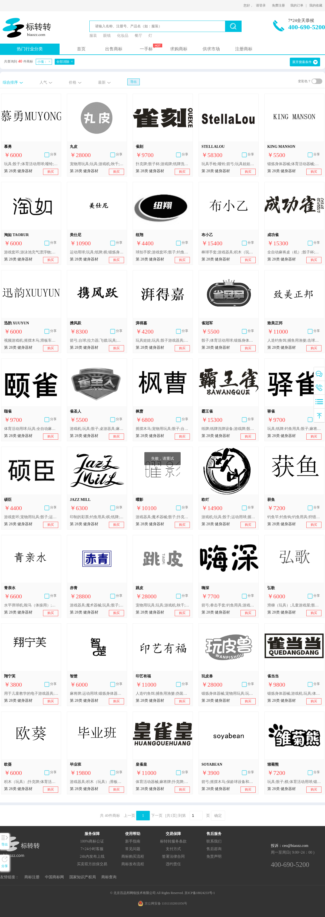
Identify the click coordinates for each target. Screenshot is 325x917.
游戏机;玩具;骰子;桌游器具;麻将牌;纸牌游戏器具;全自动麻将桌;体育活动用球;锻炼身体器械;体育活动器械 (97, 429)
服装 (93, 36)
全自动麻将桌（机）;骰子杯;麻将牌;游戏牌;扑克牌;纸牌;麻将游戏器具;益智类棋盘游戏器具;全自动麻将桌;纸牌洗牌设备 (294, 252)
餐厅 (138, 36)
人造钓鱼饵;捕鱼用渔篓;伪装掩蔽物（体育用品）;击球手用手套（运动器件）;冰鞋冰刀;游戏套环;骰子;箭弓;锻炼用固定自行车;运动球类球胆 (163, 693)
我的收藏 (315, 5)
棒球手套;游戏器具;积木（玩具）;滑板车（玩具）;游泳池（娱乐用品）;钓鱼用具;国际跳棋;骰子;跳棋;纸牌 (229, 252)
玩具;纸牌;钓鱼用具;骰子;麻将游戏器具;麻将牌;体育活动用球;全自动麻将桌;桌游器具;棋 (294, 429)
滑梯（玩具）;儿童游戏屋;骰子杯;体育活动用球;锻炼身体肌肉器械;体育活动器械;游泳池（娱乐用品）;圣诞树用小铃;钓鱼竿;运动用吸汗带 (294, 605)
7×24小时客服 (92, 849)
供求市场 (211, 49)
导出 (133, 82)
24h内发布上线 (92, 856)
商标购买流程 (132, 856)
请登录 (261, 5)
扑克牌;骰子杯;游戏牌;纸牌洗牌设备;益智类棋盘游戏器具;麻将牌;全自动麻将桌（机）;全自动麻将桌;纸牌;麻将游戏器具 (163, 164)
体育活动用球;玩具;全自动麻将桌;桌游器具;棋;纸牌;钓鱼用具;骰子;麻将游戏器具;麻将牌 (31, 429)
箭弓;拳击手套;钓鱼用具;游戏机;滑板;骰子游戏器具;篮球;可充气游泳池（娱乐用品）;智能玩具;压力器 (229, 605)
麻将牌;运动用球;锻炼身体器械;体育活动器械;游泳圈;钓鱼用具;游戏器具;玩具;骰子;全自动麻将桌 (97, 693)
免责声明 (214, 856)
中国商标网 (54, 877)
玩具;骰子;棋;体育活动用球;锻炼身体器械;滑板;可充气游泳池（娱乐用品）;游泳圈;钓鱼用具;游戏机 (294, 782)
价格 (72, 82)
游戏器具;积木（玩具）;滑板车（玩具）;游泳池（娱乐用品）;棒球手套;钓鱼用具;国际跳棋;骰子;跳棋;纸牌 (97, 782)
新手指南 (132, 841)
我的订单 (296, 5)
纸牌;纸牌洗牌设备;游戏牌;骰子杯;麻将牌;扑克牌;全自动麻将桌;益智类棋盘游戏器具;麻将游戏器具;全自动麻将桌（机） (229, 429)
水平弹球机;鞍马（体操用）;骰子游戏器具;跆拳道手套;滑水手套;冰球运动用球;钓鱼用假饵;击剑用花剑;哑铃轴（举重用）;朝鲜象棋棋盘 (31, 605)
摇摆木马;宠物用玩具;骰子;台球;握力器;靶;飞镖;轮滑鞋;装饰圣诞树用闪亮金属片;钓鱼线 (163, 429)
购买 (50, 172)
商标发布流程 (132, 864)
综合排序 (10, 82)
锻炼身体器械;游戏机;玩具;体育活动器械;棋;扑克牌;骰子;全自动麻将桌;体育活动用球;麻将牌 (294, 693)
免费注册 (278, 5)
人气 (43, 82)
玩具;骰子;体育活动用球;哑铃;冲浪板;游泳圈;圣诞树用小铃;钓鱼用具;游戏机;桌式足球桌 (31, 164)
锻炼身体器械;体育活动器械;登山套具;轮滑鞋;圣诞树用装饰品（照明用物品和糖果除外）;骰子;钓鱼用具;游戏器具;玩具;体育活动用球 (294, 164)
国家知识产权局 (82, 877)
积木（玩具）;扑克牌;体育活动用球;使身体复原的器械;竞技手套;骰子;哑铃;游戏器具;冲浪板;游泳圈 (31, 782)
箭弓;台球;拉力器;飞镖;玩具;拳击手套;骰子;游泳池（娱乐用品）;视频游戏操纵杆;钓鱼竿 (97, 340)
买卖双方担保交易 (92, 864)
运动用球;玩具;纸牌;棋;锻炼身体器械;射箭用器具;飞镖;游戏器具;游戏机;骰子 (97, 252)
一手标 (146, 49)
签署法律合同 (173, 856)
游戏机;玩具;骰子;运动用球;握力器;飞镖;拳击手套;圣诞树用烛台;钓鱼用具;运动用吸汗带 (229, 517)
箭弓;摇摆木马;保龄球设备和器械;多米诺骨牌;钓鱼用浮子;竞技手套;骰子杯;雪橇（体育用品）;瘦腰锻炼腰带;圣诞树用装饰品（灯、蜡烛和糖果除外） (229, 782)
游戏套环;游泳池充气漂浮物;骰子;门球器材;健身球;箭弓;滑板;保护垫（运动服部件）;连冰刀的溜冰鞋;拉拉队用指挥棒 (31, 252)
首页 (81, 49)
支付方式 (173, 849)
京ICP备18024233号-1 (199, 893)
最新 (102, 82)
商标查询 (108, 877)
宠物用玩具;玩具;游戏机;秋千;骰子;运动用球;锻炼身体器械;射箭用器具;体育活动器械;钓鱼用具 (97, 164)
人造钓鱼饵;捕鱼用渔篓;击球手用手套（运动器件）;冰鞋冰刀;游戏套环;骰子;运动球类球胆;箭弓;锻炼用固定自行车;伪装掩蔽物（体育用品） (294, 340)
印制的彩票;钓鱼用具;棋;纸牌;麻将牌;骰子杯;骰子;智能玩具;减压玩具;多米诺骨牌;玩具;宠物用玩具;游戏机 (97, 517)
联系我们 (214, 841)
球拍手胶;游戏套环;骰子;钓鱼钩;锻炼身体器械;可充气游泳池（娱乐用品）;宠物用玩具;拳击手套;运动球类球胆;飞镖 (163, 252)
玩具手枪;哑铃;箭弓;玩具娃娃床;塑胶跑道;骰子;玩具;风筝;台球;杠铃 (229, 164)
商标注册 (32, 877)
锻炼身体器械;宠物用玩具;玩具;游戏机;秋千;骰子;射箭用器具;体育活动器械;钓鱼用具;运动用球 (229, 693)
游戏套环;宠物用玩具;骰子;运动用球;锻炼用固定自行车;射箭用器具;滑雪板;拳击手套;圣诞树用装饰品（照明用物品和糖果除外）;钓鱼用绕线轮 (31, 517)
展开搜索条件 (302, 62)
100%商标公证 (92, 841)
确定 (218, 816)
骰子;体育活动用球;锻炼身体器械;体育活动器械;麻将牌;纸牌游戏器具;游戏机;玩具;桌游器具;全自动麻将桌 (229, 340)
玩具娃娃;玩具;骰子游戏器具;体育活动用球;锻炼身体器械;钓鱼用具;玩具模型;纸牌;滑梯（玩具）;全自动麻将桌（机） (163, 340)
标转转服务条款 (173, 841)
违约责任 (173, 864)
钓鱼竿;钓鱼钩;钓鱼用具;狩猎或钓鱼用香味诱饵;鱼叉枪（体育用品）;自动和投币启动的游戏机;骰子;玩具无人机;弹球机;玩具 (294, 517)
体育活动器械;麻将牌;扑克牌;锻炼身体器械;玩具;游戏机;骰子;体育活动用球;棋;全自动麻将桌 (163, 782)
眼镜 (107, 36)
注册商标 (243, 49)
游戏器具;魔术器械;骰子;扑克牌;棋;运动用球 (163, 517)
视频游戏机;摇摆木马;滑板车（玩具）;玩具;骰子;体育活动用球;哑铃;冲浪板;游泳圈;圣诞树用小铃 (31, 340)
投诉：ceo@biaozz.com (289, 846)
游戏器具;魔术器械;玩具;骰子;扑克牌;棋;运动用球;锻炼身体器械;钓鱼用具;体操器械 (97, 605)
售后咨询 (214, 849)
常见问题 (132, 849)
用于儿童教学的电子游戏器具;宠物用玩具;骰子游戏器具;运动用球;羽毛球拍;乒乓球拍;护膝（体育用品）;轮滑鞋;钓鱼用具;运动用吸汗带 (31, 693)
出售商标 (113, 49)
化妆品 (122, 36)
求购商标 (178, 49)
